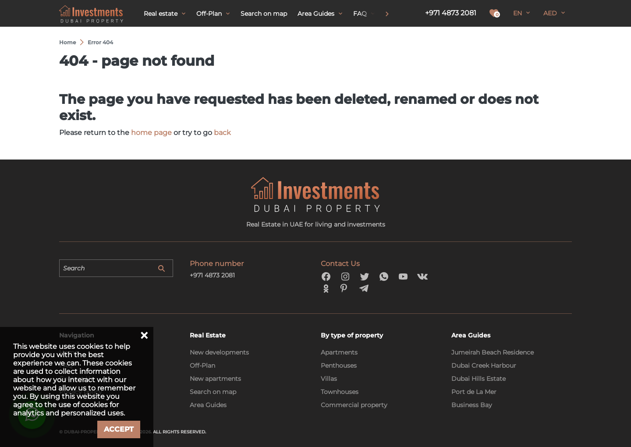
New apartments (215, 379)
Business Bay (471, 405)
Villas (329, 379)
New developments (219, 352)
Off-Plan (202, 365)
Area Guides (208, 405)
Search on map (213, 392)
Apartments (339, 352)
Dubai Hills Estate (478, 379)
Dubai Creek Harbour (483, 365)
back (222, 132)
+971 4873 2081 (450, 13)
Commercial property (354, 405)
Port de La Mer (473, 392)
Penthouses (339, 365)
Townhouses (339, 392)
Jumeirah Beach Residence (492, 352)
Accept (119, 429)
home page (151, 132)
